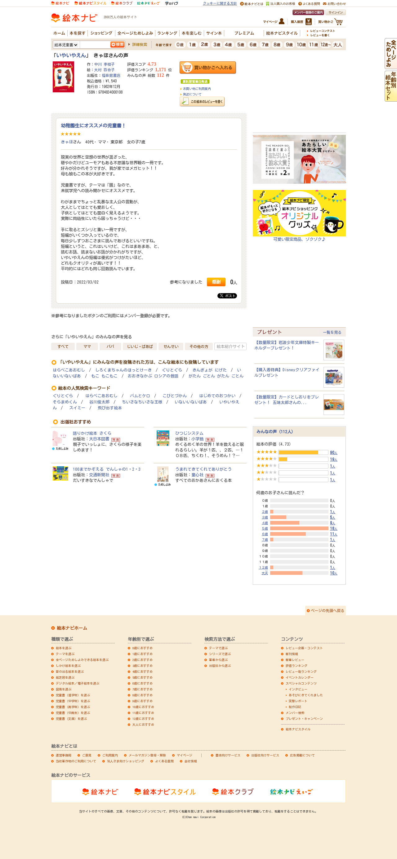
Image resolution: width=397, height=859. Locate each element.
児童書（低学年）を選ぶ (73, 695)
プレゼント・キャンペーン (304, 718)
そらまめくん (65, 402)
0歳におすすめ (142, 648)
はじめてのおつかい (217, 396)
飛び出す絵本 (110, 408)
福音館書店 (111, 75)
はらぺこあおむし (69, 370)
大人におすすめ (143, 724)
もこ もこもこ (104, 376)
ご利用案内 (110, 755)
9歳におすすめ (142, 701)
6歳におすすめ (142, 683)
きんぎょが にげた (209, 370)
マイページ (184, 755)
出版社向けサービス (265, 755)
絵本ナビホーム (72, 628)
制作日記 (295, 706)
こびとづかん (175, 396)
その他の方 (199, 346)
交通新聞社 (99, 475)
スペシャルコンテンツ (301, 683)
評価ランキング (296, 665)
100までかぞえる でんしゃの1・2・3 (107, 469)
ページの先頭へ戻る (327, 610)
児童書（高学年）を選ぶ (73, 706)
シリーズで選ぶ (220, 653)
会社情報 (191, 761)
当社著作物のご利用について (76, 761)
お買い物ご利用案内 (197, 88)
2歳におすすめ (142, 659)
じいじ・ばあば (140, 346)
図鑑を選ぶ (63, 689)
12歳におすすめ (143, 718)
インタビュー (298, 689)
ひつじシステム (189, 433)
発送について (192, 94)
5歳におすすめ (142, 677)
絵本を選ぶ (63, 648)
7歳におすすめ (142, 689)
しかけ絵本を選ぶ (68, 665)
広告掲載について (302, 755)
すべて (63, 346)
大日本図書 (99, 439)
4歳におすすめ (142, 671)
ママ (87, 346)
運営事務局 (63, 755)
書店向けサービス (228, 755)
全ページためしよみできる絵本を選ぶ (82, 659)
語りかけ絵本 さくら (92, 433)
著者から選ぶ (218, 659)
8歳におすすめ (142, 695)
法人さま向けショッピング (125, 761)
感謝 (216, 282)
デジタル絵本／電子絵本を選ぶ (77, 683)
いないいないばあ (191, 402)
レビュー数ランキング (301, 671)
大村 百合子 (104, 70)
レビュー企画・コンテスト (304, 648)
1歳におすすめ (142, 653)
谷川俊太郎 (99, 402)
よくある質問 (164, 761)
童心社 (197, 475)
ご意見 (86, 755)
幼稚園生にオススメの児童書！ (93, 125)
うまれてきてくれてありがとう (203, 469)
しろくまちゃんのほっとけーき (123, 370)
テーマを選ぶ (65, 653)
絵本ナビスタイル (298, 729)
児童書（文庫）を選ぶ (71, 718)
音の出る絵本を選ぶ (70, 671)
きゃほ (67, 142)
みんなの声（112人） (275, 432)
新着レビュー (295, 659)
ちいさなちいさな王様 (142, 402)
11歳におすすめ (143, 712)
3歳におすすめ (142, 665)
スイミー (77, 408)
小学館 (197, 439)
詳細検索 (139, 44)
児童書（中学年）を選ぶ (73, 701)
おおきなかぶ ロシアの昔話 (153, 376)
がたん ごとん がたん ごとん (216, 376)
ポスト (227, 295)
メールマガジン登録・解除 (147, 755)
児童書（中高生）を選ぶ (73, 712)
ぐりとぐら (172, 370)
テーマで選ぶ (218, 648)
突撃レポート (298, 701)
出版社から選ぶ (220, 665)
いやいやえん (71, 55)
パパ (110, 346)
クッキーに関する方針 (220, 3)
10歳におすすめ (143, 706)
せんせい (170, 346)
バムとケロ (140, 396)
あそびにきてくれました (306, 695)
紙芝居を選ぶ (65, 677)
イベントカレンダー (300, 677)
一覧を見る (332, 332)
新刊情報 (292, 653)
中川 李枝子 (104, 64)
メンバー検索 (295, 712)
